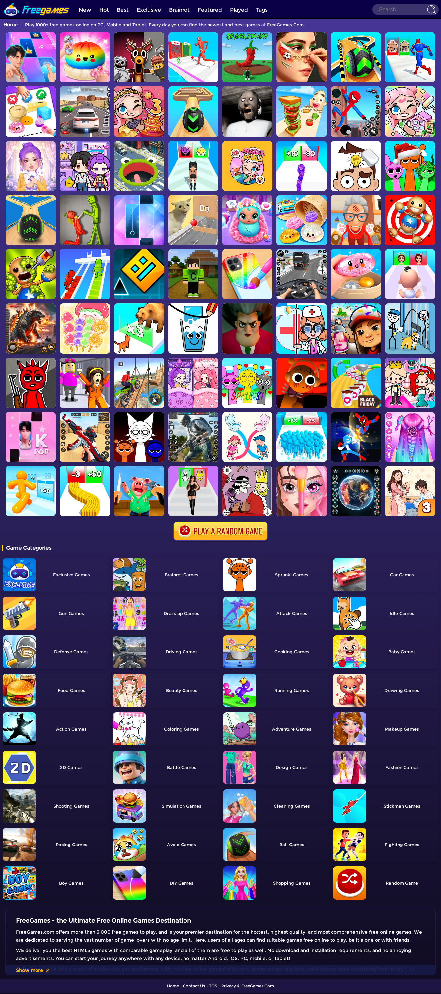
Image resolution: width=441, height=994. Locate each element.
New (85, 10)
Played (239, 10)
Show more (33, 970)
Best (123, 10)
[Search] (405, 9)
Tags (262, 10)
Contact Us (194, 985)
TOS (213, 985)
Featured (210, 10)
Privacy (228, 985)
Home (10, 25)
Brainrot (179, 10)
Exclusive (149, 10)
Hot (104, 10)
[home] (36, 2)
